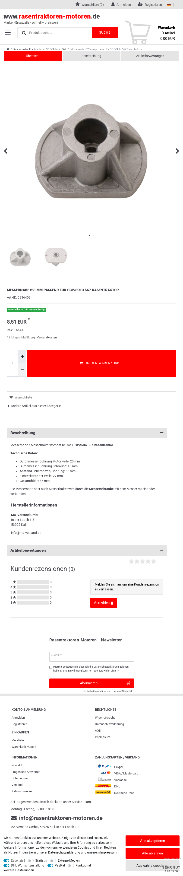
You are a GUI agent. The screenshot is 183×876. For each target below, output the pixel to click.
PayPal (60, 865)
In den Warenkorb (99, 363)
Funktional (83, 865)
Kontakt (17, 765)
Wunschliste (20, 397)
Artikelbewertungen (150, 56)
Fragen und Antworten (26, 772)
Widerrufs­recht (105, 717)
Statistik (41, 860)
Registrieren (19, 724)
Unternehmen (20, 778)
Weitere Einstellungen (18, 870)
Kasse (32, 747)
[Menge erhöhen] (22, 356)
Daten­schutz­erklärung (109, 724)
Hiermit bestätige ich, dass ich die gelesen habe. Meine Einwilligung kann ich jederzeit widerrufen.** (91, 668)
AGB (98, 730)
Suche (104, 32)
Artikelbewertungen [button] (86, 550)
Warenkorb (19, 747)
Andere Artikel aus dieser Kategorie (34, 406)
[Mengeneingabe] (12, 363)
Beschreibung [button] (86, 433)
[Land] (169, 4)
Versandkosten (47, 337)
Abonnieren (105, 683)
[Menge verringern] (22, 369)
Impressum (102, 737)
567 (64, 49)
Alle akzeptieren (152, 841)
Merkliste (18, 740)
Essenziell (18, 860)
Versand (17, 785)
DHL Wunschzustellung (27, 865)
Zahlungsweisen (22, 791)
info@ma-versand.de (26, 533)
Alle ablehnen (152, 853)
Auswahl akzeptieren (152, 865)
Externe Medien (69, 860)
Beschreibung (91, 56)
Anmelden (18, 717)
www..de (86, 19)
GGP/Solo (51, 49)
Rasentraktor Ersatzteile (27, 49)
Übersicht (33, 56)
